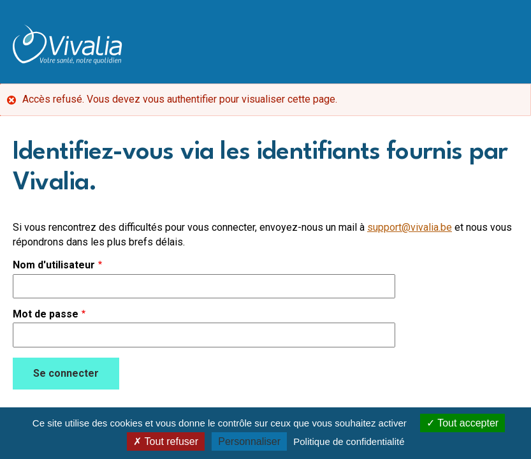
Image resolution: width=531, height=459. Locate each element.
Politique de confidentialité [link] (348, 441)
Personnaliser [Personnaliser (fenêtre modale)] (249, 441)
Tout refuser (165, 441)
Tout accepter (462, 423)
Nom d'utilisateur (54, 265)
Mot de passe (45, 314)
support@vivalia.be (409, 227)
